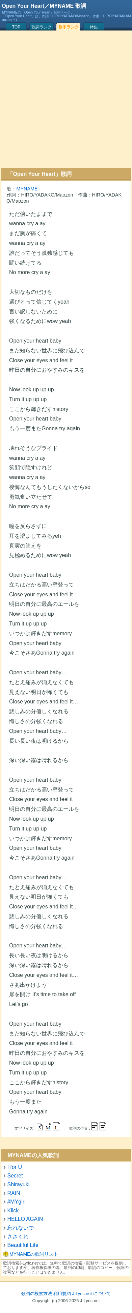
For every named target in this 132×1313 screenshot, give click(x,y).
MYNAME (26, 188)
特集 (94, 27)
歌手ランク (68, 27)
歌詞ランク (41, 27)
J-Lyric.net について (91, 1293)
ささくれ (18, 1236)
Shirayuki (18, 1184)
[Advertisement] (65, 99)
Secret (15, 1175)
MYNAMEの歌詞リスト (33, 1254)
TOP (16, 27)
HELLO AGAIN (25, 1219)
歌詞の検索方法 (36, 1293)
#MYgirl (16, 1202)
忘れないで (20, 1228)
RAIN (13, 1193)
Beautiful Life (22, 1245)
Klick (13, 1210)
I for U (14, 1167)
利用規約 (62, 1293)
